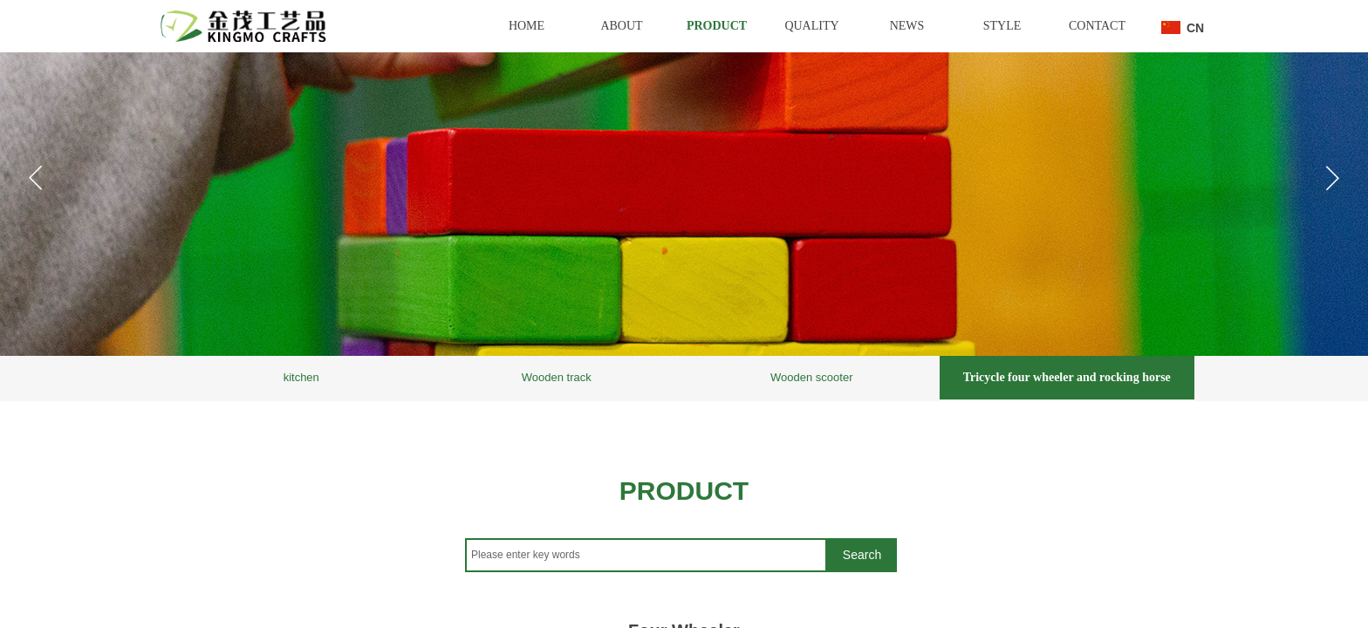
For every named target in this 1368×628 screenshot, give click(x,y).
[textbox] (646, 555)
